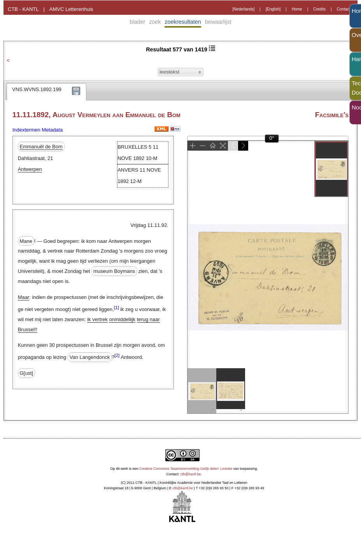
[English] (273, 9)
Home (297, 9)
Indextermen (26, 130)
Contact (343, 9)
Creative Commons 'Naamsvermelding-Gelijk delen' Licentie (185, 469)
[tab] (46, 91)
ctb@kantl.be (190, 474)
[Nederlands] (244, 9)
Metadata (52, 130)
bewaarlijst (218, 22)
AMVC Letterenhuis (71, 9)
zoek (155, 22)
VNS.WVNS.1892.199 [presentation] (36, 89)
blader (137, 22)
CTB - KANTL (23, 9)
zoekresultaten (183, 22)
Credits (319, 9)
